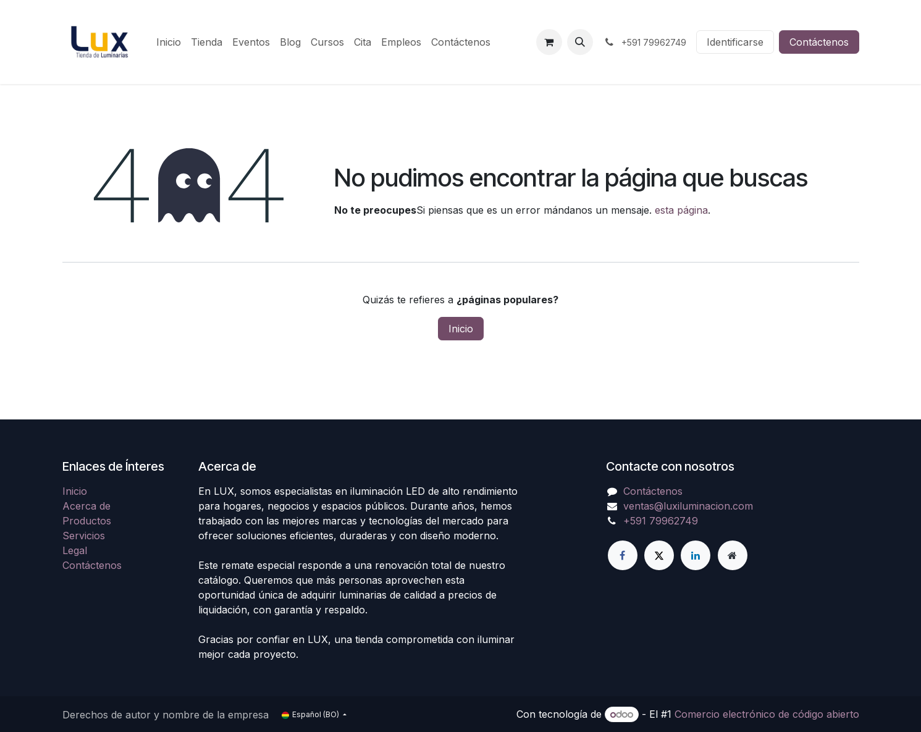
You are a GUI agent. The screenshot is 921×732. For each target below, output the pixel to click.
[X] (659, 555)
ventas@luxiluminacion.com (688, 506)
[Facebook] (622, 555)
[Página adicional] (732, 555)
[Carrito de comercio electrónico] (549, 42)
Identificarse (735, 42)
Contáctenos (819, 42)
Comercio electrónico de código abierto (767, 714)
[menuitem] (168, 42)
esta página (681, 210)
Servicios (83, 535)
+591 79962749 (660, 521)
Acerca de (86, 506)
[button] (580, 42)
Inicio (460, 328)
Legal (74, 550)
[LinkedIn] (695, 555)
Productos (86, 521)
